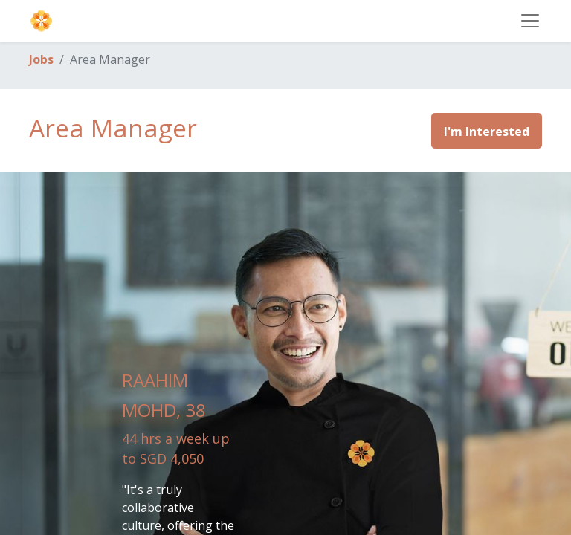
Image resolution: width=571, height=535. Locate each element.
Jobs (41, 59)
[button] (486, 131)
